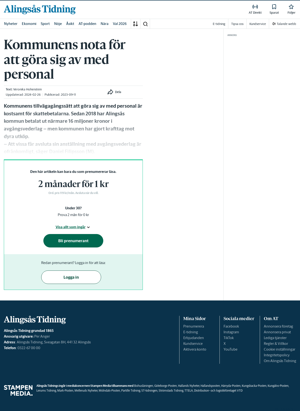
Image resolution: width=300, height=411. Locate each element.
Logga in (71, 277)
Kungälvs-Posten (278, 386)
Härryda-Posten (231, 386)
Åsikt (70, 23)
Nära (105, 23)
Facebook (231, 326)
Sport (45, 23)
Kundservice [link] (257, 24)
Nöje (58, 23)
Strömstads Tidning (171, 390)
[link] (40, 9)
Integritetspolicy (277, 355)
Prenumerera (193, 326)
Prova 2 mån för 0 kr (73, 214)
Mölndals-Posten (109, 390)
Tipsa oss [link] (237, 24)
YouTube (230, 349)
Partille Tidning (130, 390)
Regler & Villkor (276, 343)
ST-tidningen (149, 390)
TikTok (229, 337)
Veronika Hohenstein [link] (27, 89)
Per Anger (42, 336)
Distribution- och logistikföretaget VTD (218, 390)
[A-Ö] (136, 24)
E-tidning (190, 332)
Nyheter (10, 23)
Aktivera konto (194, 349)
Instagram (231, 332)
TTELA (189, 390)
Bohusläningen (143, 386)
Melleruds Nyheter (86, 390)
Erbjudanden (193, 337)
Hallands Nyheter (188, 386)
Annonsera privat (277, 332)
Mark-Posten (65, 390)
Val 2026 (120, 23)
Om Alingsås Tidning (280, 360)
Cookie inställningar (279, 349)
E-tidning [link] (219, 24)
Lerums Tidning (46, 390)
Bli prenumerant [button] (73, 240)
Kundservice (193, 343)
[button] (145, 23)
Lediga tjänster (275, 337)
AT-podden (87, 23)
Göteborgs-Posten (165, 386)
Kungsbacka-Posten (254, 386)
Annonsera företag (278, 326)
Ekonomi (29, 23)
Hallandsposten (210, 386)
